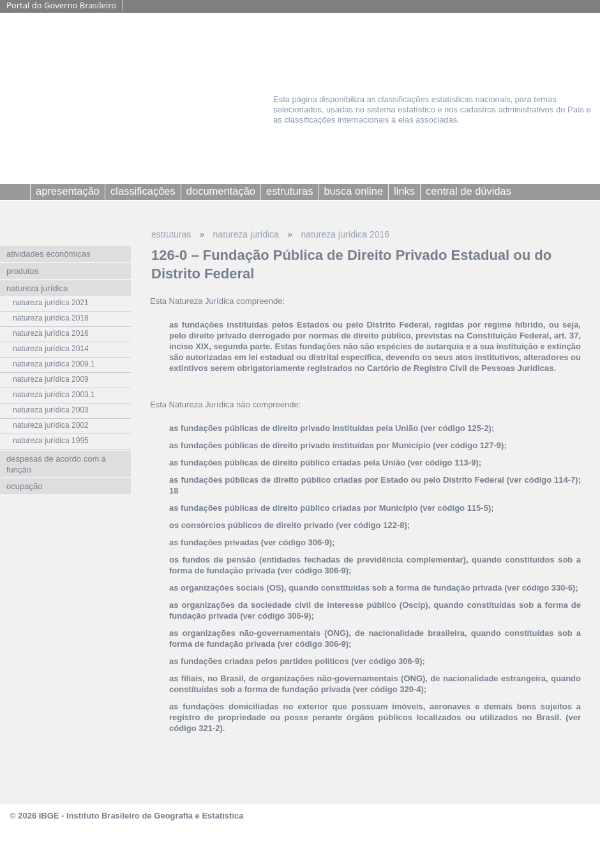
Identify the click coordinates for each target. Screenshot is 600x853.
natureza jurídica (246, 234)
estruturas (171, 234)
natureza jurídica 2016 (345, 234)
